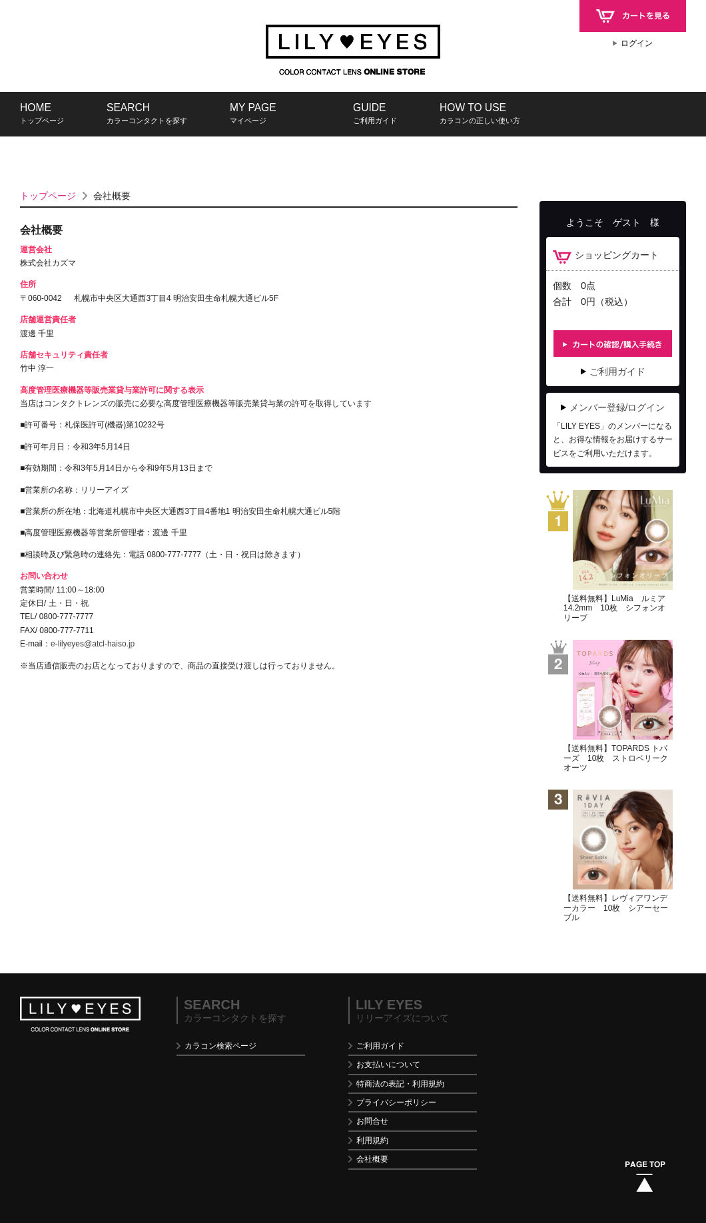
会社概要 (372, 1159)
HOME (42, 113)
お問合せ (372, 1121)
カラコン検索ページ (220, 1046)
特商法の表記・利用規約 (400, 1084)
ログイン (637, 43)
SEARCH (147, 113)
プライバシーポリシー (396, 1102)
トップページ (48, 195)
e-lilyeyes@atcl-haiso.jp (93, 643)
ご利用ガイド (617, 371)
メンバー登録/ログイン (617, 407)
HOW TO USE (480, 113)
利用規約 (372, 1140)
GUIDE (375, 113)
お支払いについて (388, 1064)
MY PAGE (253, 113)
